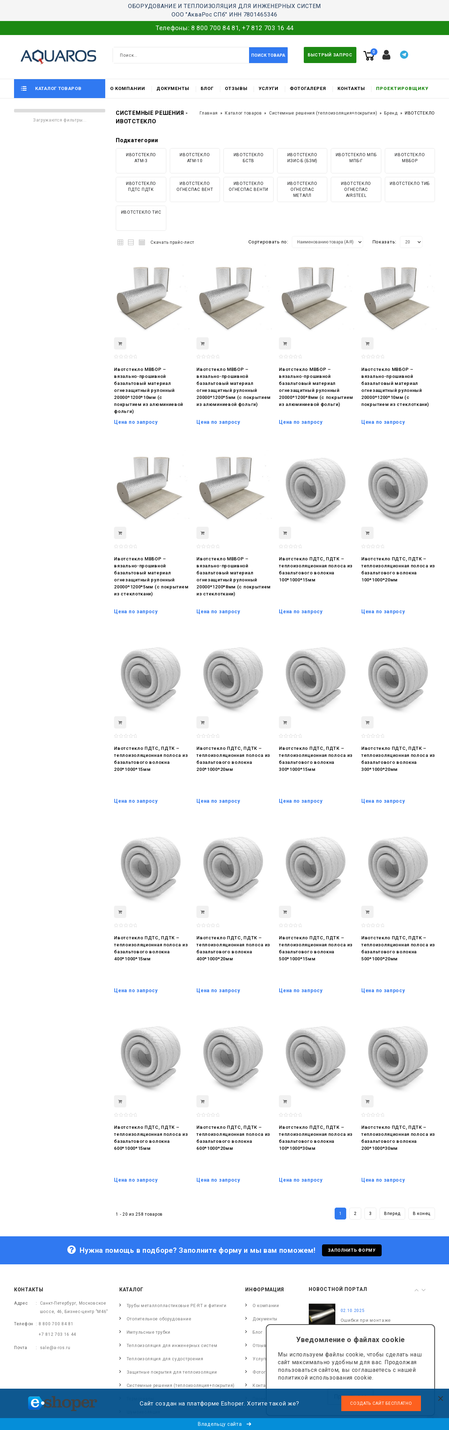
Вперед (392, 1213)
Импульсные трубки (148, 1332)
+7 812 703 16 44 (268, 28)
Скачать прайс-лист (172, 242)
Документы (172, 88)
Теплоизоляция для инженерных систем (172, 1345)
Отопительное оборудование (159, 1319)
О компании (127, 88)
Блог (207, 88)
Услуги (269, 88)
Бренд (391, 113)
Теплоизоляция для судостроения (165, 1358)
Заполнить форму (352, 1250)
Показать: (384, 241)
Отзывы (236, 88)
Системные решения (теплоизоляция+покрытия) (323, 113)
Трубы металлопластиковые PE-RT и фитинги (177, 1305)
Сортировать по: (268, 241)
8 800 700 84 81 (215, 28)
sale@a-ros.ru (55, 1347)
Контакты (351, 88)
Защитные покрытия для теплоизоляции (172, 1372)
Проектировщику (402, 88)
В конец (421, 1213)
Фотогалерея (308, 88)
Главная (209, 113)
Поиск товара (268, 55)
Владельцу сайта (224, 1424)
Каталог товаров (243, 113)
